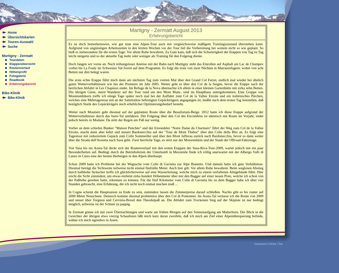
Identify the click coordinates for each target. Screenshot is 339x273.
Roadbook (16, 80)
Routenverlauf (19, 68)
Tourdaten (16, 60)
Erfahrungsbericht (22, 84)
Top (280, 243)
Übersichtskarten (21, 37)
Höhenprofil (18, 72)
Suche (13, 46)
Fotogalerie (17, 76)
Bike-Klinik (16, 98)
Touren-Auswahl (20, 42)
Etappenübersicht (22, 64)
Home (12, 32)
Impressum (260, 243)
